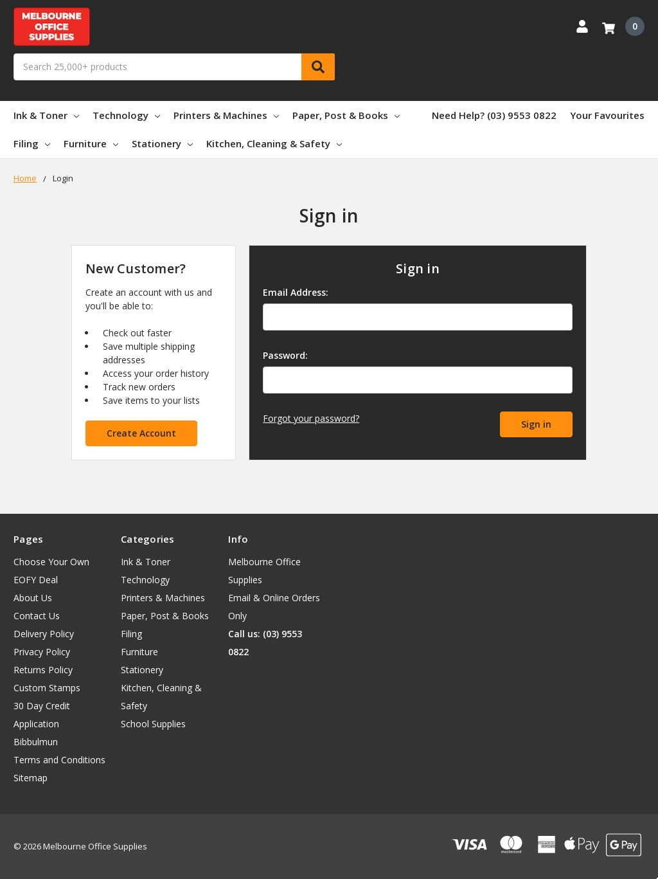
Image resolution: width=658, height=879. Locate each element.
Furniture (91, 143)
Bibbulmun (35, 742)
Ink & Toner (46, 115)
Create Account (141, 433)
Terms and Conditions (59, 760)
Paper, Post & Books (346, 115)
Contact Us (36, 616)
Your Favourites (607, 115)
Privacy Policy (41, 652)
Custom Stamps (46, 688)
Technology (126, 115)
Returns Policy (43, 670)
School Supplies (153, 724)
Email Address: (295, 292)
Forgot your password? (311, 418)
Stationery (162, 143)
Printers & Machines (226, 115)
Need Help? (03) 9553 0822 (494, 115)
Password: (285, 355)
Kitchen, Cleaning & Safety (274, 143)
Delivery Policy (43, 634)
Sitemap (30, 778)
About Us (32, 598)
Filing (31, 143)
